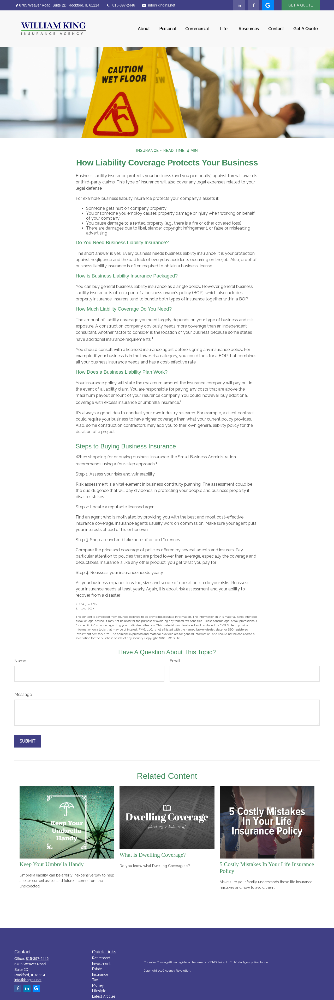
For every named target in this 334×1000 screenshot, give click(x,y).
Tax (95, 980)
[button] (144, 28)
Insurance (100, 974)
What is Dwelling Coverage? (153, 854)
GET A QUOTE (300, 5)
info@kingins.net (158, 5)
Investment (101, 963)
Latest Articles (104, 996)
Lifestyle (99, 991)
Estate (97, 969)
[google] (268, 5)
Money (98, 985)
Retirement (101, 958)
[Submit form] (27, 741)
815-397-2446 (120, 5)
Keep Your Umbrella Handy (52, 864)
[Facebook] (253, 5)
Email (175, 660)
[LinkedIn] (239, 5)
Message (23, 694)
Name (20, 660)
